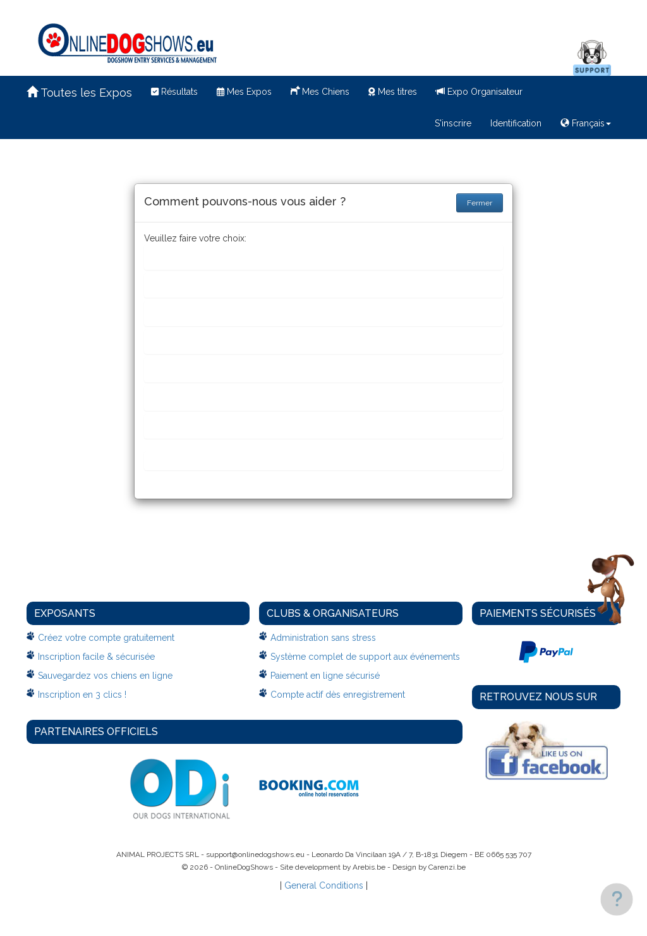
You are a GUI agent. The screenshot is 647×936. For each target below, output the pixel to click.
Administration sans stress (323, 638)
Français (585, 123)
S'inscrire (453, 123)
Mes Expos (244, 92)
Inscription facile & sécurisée (96, 657)
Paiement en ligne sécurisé (325, 676)
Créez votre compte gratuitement (106, 638)
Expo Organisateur (479, 92)
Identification (515, 123)
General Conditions (323, 885)
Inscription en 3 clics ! (82, 695)
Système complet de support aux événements (365, 657)
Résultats (174, 92)
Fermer (479, 202)
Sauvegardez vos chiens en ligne (105, 676)
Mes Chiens (320, 90)
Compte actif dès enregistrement (337, 695)
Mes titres (392, 92)
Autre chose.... (183, 460)
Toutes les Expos (79, 92)
